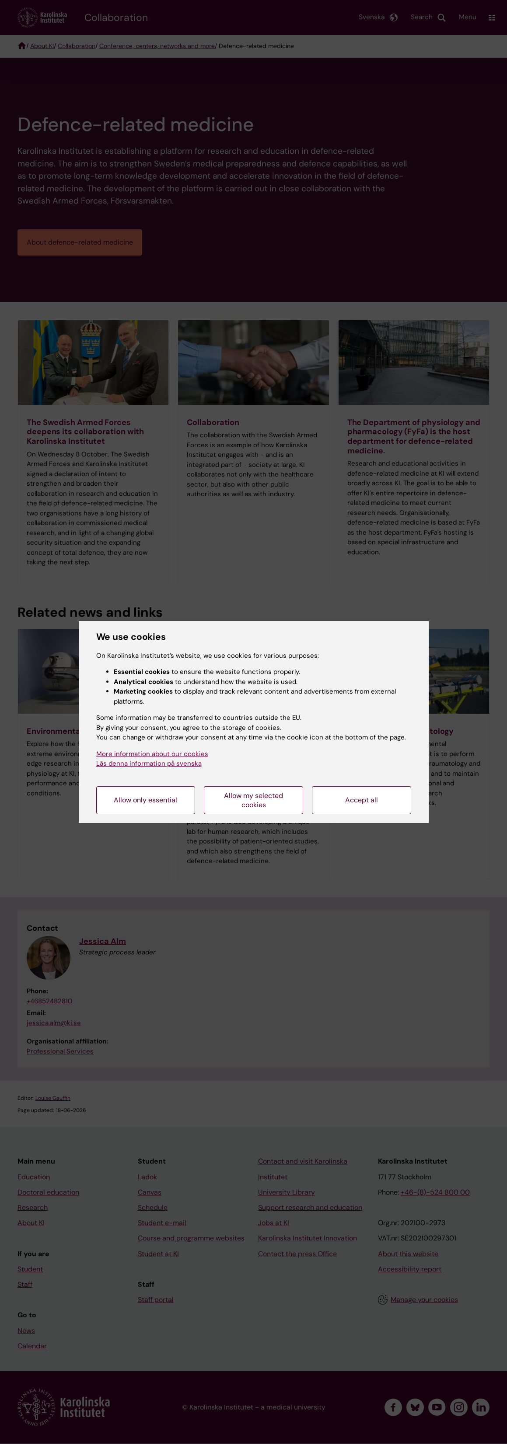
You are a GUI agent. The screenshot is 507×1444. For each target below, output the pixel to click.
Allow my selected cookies (253, 800)
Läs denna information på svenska (149, 763)
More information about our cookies (152, 754)
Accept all (361, 800)
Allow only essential (145, 800)
